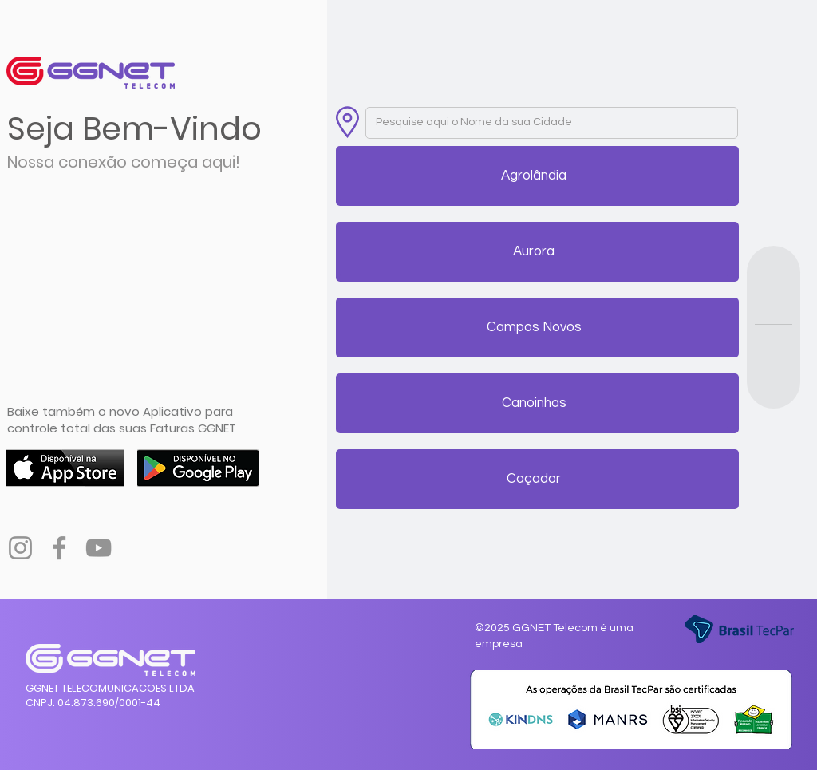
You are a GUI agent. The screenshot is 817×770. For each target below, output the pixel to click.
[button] (534, 176)
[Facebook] (59, 547)
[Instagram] (20, 547)
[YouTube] (98, 547)
